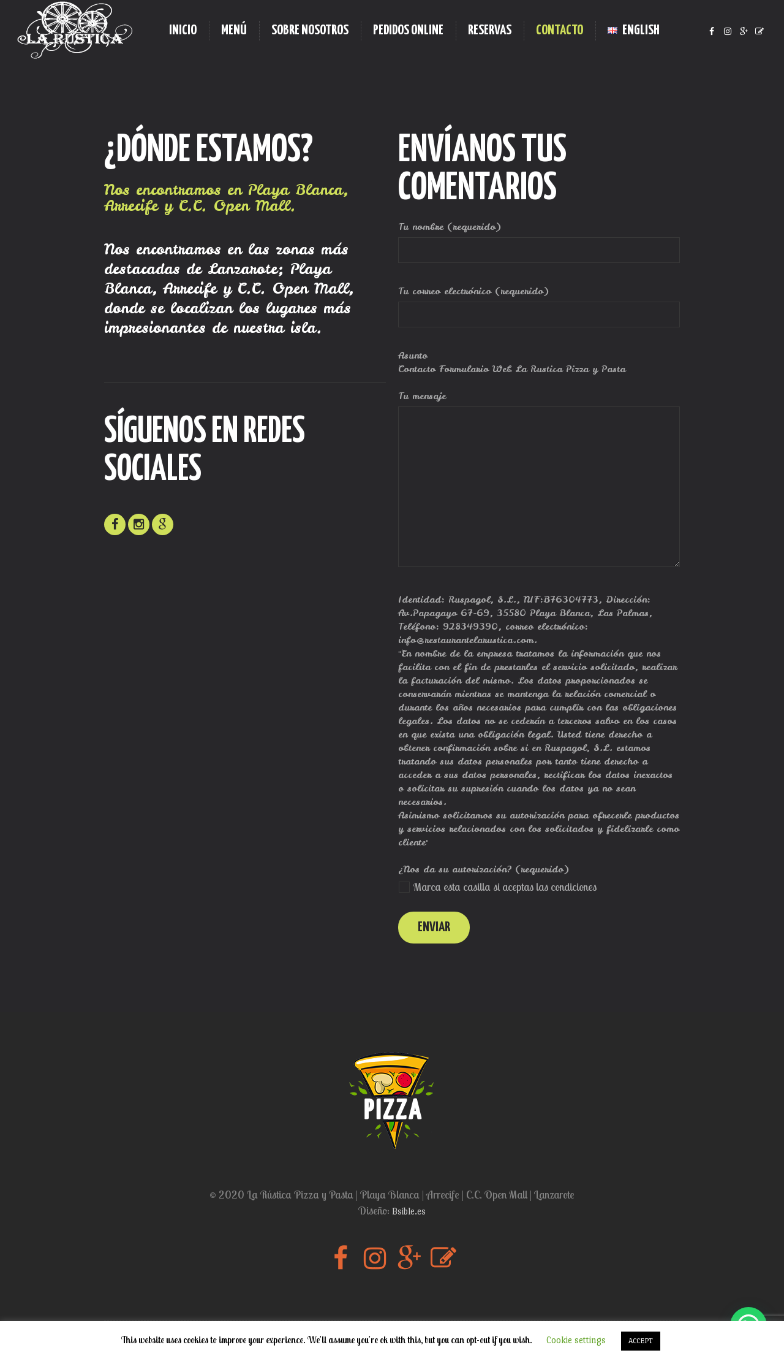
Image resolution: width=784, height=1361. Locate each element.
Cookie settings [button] (576, 1340)
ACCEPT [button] (640, 1340)
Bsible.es (409, 1211)
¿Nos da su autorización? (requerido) (483, 869)
